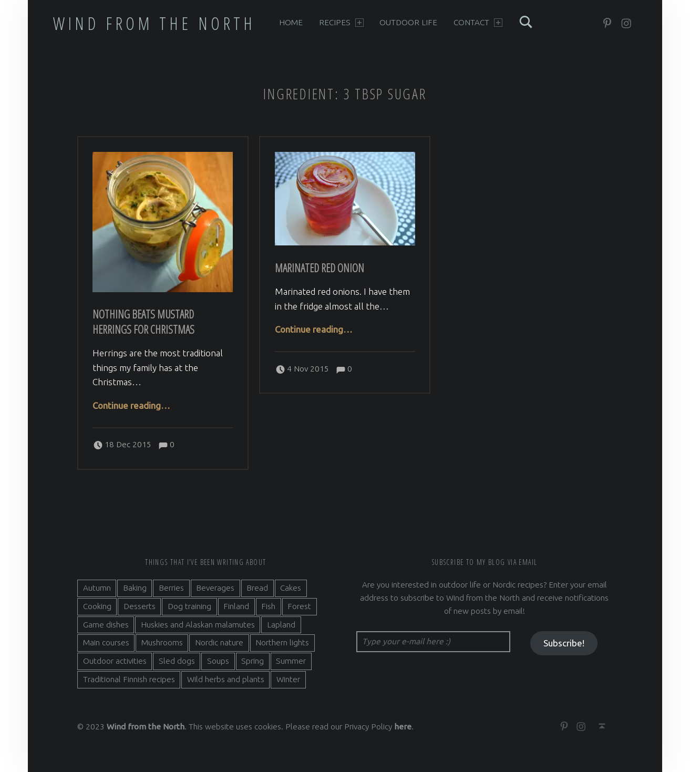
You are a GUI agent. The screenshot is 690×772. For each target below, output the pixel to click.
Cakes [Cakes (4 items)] (290, 587)
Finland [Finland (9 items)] (236, 606)
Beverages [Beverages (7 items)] (215, 587)
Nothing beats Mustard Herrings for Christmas (143, 321)
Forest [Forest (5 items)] (299, 606)
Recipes (341, 22)
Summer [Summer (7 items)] (291, 660)
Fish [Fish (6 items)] (268, 606)
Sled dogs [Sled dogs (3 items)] (177, 660)
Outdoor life (408, 22)
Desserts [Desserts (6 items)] (139, 606)
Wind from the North (154, 23)
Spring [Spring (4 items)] (252, 660)
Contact (478, 22)
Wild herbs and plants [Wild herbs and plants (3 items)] (225, 679)
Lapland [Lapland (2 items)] (281, 624)
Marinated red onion (319, 267)
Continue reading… (131, 405)
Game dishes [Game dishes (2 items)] (106, 624)
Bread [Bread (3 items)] (257, 587)
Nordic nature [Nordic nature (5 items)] (219, 642)
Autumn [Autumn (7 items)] (97, 587)
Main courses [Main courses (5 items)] (106, 642)
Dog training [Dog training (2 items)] (189, 606)
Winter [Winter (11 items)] (288, 679)
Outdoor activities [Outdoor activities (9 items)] (115, 660)
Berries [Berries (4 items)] (171, 587)
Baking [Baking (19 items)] (135, 587)
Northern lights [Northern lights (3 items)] (282, 642)
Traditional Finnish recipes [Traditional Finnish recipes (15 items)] (129, 679)
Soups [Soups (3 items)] (218, 660)
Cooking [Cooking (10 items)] (97, 606)
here (402, 726)
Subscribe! (563, 643)
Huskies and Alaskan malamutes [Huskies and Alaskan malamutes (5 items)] (198, 624)
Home (291, 22)
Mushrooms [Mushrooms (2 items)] (162, 642)
